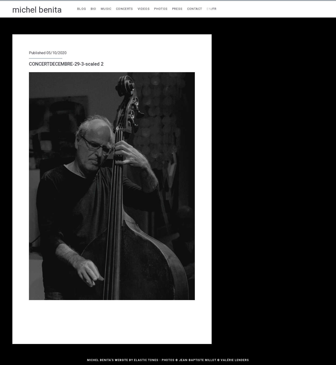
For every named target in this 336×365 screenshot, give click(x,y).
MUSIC (106, 9)
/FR (212, 9)
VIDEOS (144, 9)
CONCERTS (124, 9)
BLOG (81, 9)
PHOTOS (161, 9)
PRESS (177, 9)
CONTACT (194, 9)
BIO (93, 9)
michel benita (37, 10)
